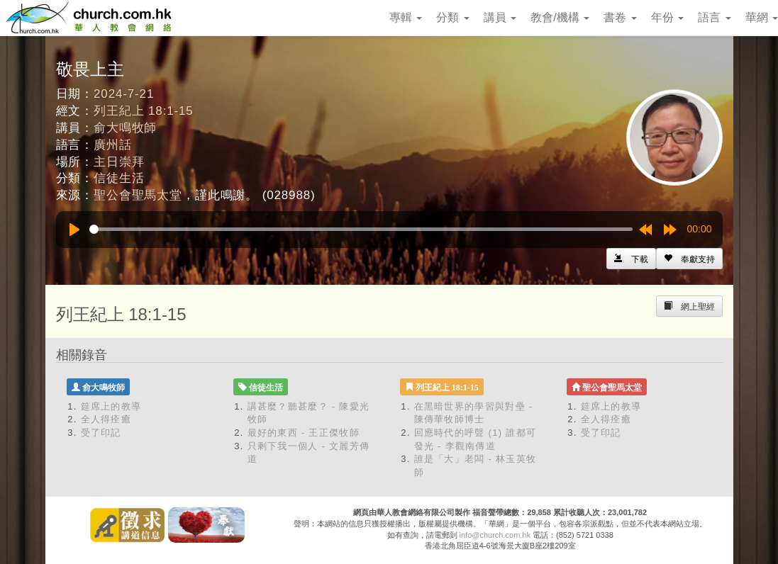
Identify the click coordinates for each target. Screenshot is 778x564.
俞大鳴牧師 (125, 128)
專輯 (405, 17)
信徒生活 (119, 178)
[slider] (361, 229)
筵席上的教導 (111, 406)
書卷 (620, 17)
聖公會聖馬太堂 (138, 195)
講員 (500, 17)
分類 (452, 17)
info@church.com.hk (495, 535)
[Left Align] (689, 258)
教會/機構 (559, 17)
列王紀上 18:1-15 (144, 111)
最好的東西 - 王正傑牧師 (304, 432)
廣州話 (113, 145)
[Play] (74, 229)
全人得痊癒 (106, 419)
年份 (667, 17)
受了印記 (101, 432)
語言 (714, 17)
